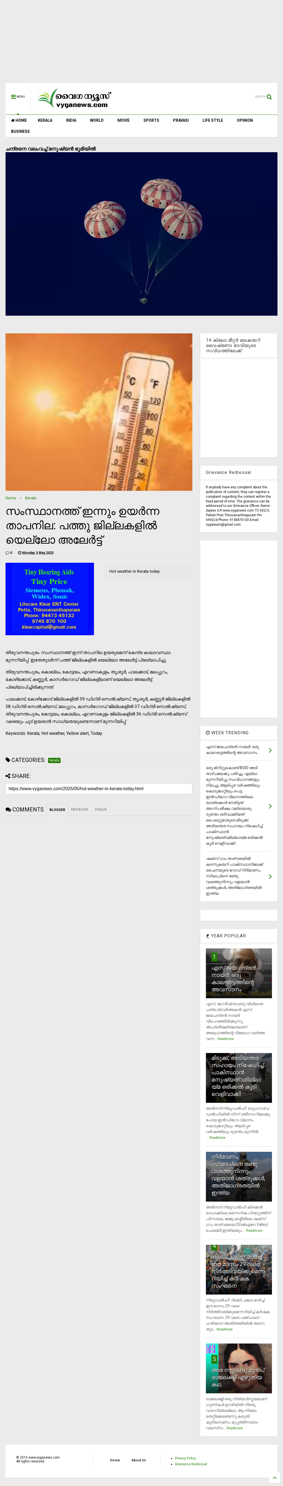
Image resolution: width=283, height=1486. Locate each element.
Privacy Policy (185, 1458)
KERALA (45, 120)
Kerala (30, 498)
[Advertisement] (141, 44)
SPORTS (151, 120)
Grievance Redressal (191, 1464)
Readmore (226, 1039)
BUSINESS (20, 131)
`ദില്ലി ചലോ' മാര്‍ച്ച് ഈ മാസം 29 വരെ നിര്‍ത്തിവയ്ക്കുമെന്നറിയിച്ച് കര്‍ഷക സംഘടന (238, 1271)
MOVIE (123, 120)
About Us (138, 1460)
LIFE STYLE (213, 120)
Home (11, 498)
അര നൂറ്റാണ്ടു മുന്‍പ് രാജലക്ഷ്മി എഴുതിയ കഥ (237, 1377)
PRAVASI (181, 120)
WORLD (97, 120)
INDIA (71, 120)
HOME (19, 120)
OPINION (245, 120)
